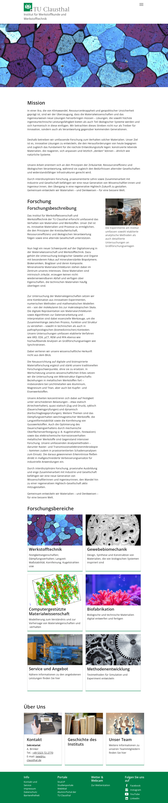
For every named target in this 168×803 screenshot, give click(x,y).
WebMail (62, 788)
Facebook (135, 785)
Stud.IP (61, 781)
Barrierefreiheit (32, 795)
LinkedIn (134, 798)
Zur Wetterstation (100, 785)
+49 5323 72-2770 (42, 752)
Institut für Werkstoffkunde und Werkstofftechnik (45, 16)
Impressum (30, 788)
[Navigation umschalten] (141, 4)
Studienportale (65, 785)
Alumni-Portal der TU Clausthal (66, 794)
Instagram (135, 789)
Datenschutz (30, 792)
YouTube (135, 794)
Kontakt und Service (30, 783)
